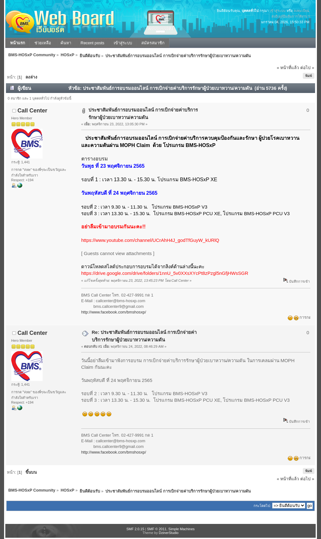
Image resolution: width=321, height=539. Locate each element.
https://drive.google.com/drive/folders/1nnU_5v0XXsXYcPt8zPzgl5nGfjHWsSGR (164, 273)
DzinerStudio (168, 533)
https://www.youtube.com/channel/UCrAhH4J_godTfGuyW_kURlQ (150, 240)
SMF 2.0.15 (135, 529)
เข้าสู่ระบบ (278, 11)
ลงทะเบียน (301, 11)
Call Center (32, 110)
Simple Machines (181, 529)
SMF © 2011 (156, 529)
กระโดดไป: (262, 506)
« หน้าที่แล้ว (288, 67)
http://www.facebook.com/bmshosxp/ (113, 312)
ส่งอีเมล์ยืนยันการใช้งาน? (290, 16)
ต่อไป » (307, 67)
